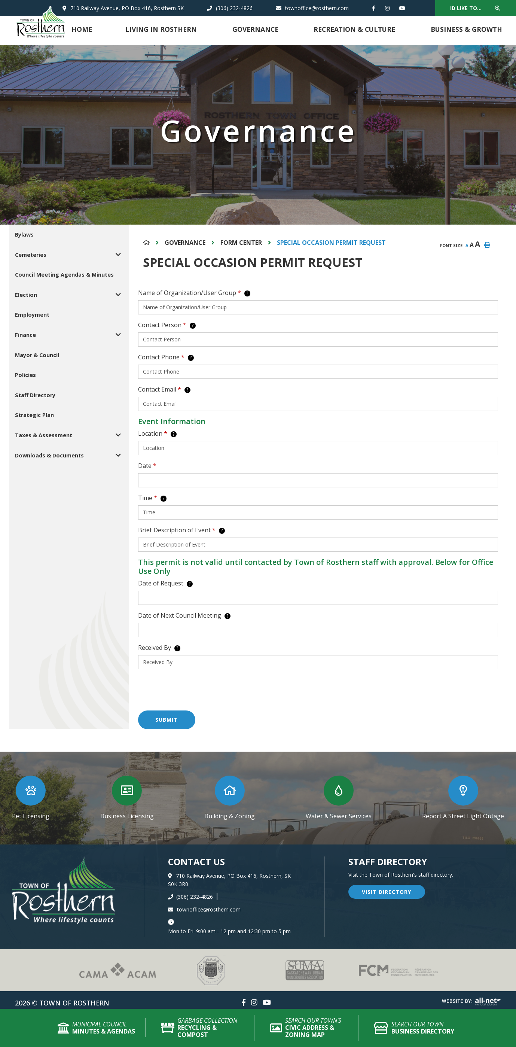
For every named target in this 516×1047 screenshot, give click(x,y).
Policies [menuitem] (25, 374)
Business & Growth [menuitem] (466, 29)
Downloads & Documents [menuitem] (49, 455)
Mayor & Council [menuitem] (37, 355)
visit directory (386, 891)
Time (152, 498)
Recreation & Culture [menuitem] (354, 29)
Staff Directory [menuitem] (35, 395)
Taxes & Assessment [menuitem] (43, 435)
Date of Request (165, 583)
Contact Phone (166, 357)
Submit (166, 719)
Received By (159, 647)
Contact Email (164, 389)
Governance (185, 242)
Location (157, 433)
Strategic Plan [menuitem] (34, 415)
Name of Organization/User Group (194, 293)
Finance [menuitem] (25, 334)
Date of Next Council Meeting (184, 615)
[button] (118, 255)
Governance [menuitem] (255, 29)
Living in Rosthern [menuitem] (161, 29)
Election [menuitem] (26, 294)
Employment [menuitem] (32, 314)
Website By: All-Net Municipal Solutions (471, 1002)
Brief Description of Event (181, 530)
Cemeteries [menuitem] (30, 254)
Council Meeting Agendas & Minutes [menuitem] (64, 274)
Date (147, 466)
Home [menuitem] (81, 29)
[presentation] (195, 689)
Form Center (241, 242)
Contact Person (167, 325)
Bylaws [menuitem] (24, 234)
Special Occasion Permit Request (331, 242)
